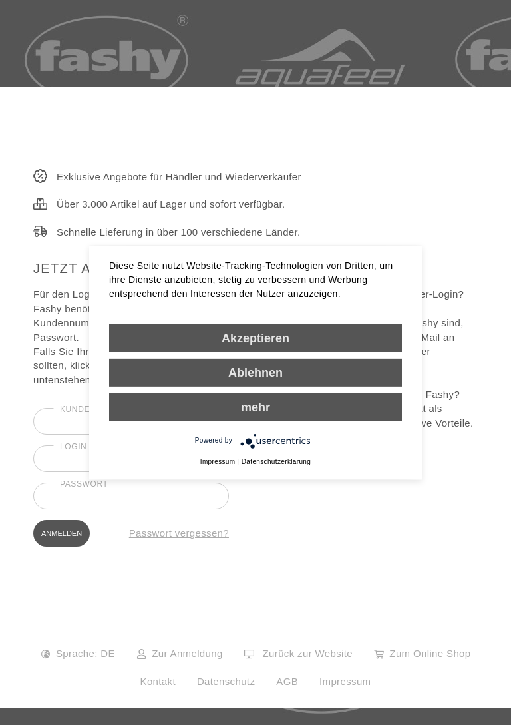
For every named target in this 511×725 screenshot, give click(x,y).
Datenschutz (226, 681)
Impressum (345, 681)
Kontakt (158, 681)
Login (73, 446)
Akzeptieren (255, 337)
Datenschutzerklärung (276, 461)
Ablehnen (255, 372)
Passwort (84, 484)
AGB (287, 681)
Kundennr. (85, 409)
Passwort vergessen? (179, 533)
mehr (255, 406)
